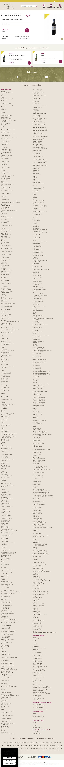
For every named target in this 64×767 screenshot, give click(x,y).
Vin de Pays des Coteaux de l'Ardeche (41, 329)
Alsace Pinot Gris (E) (6, 272)
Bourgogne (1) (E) (37, 101)
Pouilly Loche (4, 541)
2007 (36, 750)
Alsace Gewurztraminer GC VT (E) (9, 201)
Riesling (34, 464)
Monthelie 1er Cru (37, 116)
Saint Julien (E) (36, 182)
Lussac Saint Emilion (18, 13)
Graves (2, 126)
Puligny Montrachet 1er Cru (39, 306)
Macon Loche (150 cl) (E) (38, 620)
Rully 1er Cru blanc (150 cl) (39, 400)
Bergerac (3, 382)
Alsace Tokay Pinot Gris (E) (7, 184)
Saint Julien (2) (36, 170)
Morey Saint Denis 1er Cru (7, 459)
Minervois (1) (36, 303)
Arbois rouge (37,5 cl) (6, 323)
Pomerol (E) (4, 489)
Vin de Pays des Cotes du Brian (40, 260)
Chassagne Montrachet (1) (39, 122)
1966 (47, 746)
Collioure (3, 285)
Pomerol (3, 294)
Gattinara (3, 707)
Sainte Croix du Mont (6, 277)
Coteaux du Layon (5, 167)
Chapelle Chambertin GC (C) (8, 723)
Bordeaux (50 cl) (5, 501)
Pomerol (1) (35, 222)
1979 (20, 748)
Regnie (2, 100)
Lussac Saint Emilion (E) (7, 475)
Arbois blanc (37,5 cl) (37, 214)
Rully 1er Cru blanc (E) (38, 451)
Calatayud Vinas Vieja (6, 254)
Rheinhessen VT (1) (37, 296)
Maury (2, 729)
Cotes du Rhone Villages (7, 251)
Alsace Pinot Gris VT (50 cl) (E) (8, 631)
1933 (10, 743)
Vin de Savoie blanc (5, 352)
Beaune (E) (3, 651)
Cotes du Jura (4, 182)
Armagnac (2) (36, 278)
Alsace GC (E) (4, 195)
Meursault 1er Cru (5, 706)
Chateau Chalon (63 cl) (6, 225)
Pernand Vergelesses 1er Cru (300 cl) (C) (42, 689)
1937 (31, 743)
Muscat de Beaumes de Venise (40, 211)
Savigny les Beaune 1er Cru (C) (40, 118)
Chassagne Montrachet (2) (39, 124)
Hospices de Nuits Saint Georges (42, 702)
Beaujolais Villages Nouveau (39, 361)
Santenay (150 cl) (37, 542)
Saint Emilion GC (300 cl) (39, 341)
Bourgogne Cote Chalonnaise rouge (41, 490)
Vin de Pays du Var (5, 520)
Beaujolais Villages (5, 503)
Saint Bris (3, 567)
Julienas (3, 463)
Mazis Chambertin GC (38, 652)
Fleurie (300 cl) (4, 166)
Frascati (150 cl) (36, 220)
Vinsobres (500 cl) (37, 364)
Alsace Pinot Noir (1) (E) (38, 200)
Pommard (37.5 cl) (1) (38, 475)
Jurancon (3, 227)
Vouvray (3, 228)
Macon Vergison (5, 536)
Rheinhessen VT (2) (37, 298)
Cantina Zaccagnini (5, 208)
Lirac (2, 335)
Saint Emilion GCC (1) (6, 477)
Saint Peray (4, 231)
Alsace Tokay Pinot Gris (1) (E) (40, 205)
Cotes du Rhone (5, 188)
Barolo (34, 280)
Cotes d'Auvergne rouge (7, 529)
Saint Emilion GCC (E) (6, 414)
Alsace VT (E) (36, 284)
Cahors (2, 395)
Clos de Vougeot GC (37, 327)
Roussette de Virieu (5, 237)
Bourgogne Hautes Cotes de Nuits (9, 433)
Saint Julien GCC (5, 242)
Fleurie (2, 94)
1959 (26, 746)
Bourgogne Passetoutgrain (7, 662)
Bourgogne (4, 419)
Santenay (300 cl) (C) (37, 672)
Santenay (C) (36, 699)
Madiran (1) (35, 530)
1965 (45, 746)
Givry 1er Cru (36, 463)
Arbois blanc (4, 262)
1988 (45, 748)
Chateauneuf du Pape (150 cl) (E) (40, 113)
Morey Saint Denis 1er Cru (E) (8, 434)
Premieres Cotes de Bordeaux (8, 129)
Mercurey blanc (36, 243)
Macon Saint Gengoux (6, 605)
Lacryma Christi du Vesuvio (39, 348)
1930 (54, 742)
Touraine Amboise (5, 376)
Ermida (34, 196)
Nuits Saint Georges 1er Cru (7, 424)
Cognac (34, 104)
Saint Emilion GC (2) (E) (38, 385)
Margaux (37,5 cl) (37, 132)
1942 (57, 743)
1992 (55, 748)
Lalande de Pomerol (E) (6, 217)
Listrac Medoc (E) (5, 680)
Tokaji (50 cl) (4, 349)
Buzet (34, 179)
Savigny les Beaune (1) (38, 423)
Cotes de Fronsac (5, 292)
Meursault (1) (36, 599)
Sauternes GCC (4, 117)
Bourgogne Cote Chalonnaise (8, 413)
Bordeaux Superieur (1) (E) (39, 568)
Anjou (42, 55)
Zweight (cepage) (5, 449)
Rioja (2, 243)
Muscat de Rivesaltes (38, 174)
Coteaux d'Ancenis (5, 549)
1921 (7, 742)
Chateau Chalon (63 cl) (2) (7, 298)
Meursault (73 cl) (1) (37, 412)
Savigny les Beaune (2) (38, 425)
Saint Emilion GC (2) (37, 142)
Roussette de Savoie (6, 340)
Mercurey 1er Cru (5, 315)
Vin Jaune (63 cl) (5, 274)
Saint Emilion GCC (5, 671)
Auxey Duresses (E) (5, 712)
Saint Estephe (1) (5, 564)
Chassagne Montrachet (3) (39, 125)
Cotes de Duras (4, 301)
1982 (28, 748)
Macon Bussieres (5, 280)
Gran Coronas (36, 411)
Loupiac (3, 173)
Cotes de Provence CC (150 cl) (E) (9, 210)
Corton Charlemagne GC (7, 584)
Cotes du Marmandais (6, 518)
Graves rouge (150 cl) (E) (38, 582)
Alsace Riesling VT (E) (6, 140)
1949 (34, 745)
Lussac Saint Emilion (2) (38, 567)
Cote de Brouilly (36, 154)
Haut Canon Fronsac (6, 483)
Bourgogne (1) (36, 226)
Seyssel (3, 547)
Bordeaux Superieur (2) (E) (39, 570)
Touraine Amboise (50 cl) (7, 634)
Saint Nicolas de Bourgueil (7, 590)
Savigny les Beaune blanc (7, 611)
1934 (15, 743)
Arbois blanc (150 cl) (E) (38, 351)
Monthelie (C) (36, 158)
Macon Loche (36, 498)
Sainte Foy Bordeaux (6, 373)
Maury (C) (3, 407)
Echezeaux (35, 254)
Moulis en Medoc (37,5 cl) (38, 501)
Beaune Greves (36, 440)
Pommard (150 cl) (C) (38, 690)
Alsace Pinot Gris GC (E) (7, 190)
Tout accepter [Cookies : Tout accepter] (9, 757)
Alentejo (3, 427)
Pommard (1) (36, 455)
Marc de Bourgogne (37, 454)
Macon (2, 337)
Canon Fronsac (4, 311)
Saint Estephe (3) (5, 727)
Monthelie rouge (36, 484)
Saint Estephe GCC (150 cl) (39, 405)
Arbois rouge (4, 263)
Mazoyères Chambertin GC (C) (40, 148)
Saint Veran (4, 546)
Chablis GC (35, 93)
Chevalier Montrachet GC (39, 310)
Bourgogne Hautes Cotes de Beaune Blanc (43, 495)
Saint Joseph (4, 211)
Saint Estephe (4, 286)
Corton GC (3, 153)
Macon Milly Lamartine (6, 289)
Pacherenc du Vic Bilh (6, 448)
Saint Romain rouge (6, 720)
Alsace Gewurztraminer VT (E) (8, 593)
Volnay (2, 181)
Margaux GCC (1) (36, 611)
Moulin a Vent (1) (36, 365)
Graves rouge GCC (37, 435)
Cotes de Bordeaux (5, 495)
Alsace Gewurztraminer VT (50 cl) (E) (10, 620)
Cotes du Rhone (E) (5, 466)
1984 (34, 748)
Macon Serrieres (5, 257)
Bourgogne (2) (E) (37, 103)
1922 (12, 742)
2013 (52, 750)
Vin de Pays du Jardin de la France (9, 137)
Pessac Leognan (5, 246)
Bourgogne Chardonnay (38, 716)
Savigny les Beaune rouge (39, 489)
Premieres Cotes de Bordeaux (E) (9, 530)
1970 (58, 746)
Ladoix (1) (35, 547)
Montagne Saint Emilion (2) (39, 420)
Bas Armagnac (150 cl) (38, 275)
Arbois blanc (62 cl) (5, 417)
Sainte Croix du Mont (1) (38, 603)
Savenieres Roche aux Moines (40, 359)
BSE (34, 217)
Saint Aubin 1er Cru (37, 107)
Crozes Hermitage (5, 430)
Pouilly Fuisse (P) (37, 680)
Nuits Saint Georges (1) (38, 322)
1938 (36, 743)
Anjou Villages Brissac (38, 332)
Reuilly (2, 422)
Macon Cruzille (4, 585)
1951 (45, 745)
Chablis (3, 114)
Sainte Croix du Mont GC (38, 133)
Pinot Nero (3, 460)
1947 (24, 745)
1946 (18, 745)
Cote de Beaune (5, 652)
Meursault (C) (36, 667)
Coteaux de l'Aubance (6, 437)
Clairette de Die (36, 509)
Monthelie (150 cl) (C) (38, 683)
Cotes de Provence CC (6, 283)
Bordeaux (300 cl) (37, 353)
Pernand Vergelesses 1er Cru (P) (40, 686)
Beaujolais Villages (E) (6, 694)
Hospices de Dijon (38, 711)
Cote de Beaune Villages (7, 572)
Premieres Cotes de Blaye (7, 105)
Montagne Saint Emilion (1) (39, 419)
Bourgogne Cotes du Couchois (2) (41, 493)
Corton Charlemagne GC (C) (39, 692)
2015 (58, 750)
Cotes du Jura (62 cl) (6, 193)
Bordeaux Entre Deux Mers (7, 327)
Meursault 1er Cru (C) (38, 673)
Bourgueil (3, 320)
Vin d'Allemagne (36, 209)
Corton (2, 570)
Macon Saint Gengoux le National (9, 630)
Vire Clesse (35, 330)
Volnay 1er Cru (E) (5, 526)
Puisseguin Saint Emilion (7, 324)
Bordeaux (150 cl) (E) (6, 222)
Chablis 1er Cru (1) (37, 510)
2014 (55, 750)
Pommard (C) (36, 678)
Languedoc (35, 109)
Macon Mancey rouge (6, 602)
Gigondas (3, 240)
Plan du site (35, 764)
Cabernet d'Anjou (37, 258)
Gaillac (2, 428)
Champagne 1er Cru (37, 90)
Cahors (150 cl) (4, 704)
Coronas (3, 442)
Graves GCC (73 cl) (5, 654)
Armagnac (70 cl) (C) (6, 152)
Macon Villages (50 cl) (6, 304)
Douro (2, 643)
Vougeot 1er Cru (36, 248)
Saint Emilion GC (5, 132)
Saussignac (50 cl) (5, 511)
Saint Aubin (4, 375)
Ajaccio (3, 717)
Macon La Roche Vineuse (7, 533)
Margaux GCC (4, 101)
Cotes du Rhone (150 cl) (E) (39, 162)
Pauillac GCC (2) (36, 437)
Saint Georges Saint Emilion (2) (40, 130)
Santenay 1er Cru (5, 659)
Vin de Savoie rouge (37, 121)
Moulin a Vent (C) (5, 462)
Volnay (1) (35, 312)
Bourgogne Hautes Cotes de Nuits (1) (41, 371)
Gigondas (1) (35, 515)
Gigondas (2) (36, 516)
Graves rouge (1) (36, 576)
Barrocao (3, 701)
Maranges (3, 561)
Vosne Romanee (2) (37, 251)
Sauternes (3, 346)
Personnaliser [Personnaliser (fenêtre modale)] (9, 763)
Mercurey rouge (36, 245)
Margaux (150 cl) (5, 573)
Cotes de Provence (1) (38, 446)
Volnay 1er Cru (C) (37, 660)
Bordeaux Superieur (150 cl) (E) (40, 165)
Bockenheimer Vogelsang (39, 472)
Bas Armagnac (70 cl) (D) (7, 98)
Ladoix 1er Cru (36, 240)
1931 (60, 742)
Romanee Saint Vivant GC (39, 252)
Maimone (35, 185)
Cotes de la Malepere (6, 578)
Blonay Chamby (36, 429)
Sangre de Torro (5, 359)
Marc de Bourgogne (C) (38, 661)
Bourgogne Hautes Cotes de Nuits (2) (42, 373)
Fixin (2, 108)
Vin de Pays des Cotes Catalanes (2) (41, 554)
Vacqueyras (35, 100)
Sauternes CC (4, 732)
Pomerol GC (35, 478)
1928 (44, 742)
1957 (15, 746)
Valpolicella (35, 345)
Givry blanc (4, 260)
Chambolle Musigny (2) (6, 155)
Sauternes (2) (36, 274)
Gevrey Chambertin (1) (38, 315)
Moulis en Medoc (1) (37, 518)
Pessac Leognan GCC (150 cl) (8, 404)
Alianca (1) (3, 698)
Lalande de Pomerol (6, 103)
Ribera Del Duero (5, 517)
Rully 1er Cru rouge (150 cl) (39, 402)
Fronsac (3, 112)
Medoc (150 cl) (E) (37, 168)
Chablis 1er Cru (36, 98)
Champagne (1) (36, 557)
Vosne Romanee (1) (37, 249)
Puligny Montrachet (37, 283)
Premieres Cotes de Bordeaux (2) (40, 136)
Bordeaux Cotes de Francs (7, 343)
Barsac (34, 426)
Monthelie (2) (36, 377)
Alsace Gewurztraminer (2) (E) (40, 545)
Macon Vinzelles (5, 608)
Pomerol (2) (35, 223)
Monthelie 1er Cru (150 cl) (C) (39, 669)
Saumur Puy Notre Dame (7, 633)
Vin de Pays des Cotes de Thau (8, 552)
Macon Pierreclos (5, 575)
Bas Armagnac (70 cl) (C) (39, 190)
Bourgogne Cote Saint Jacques (8, 619)
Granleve (35, 197)
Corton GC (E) (36, 574)
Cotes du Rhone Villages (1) (39, 521)
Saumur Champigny (6, 314)
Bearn (2, 347)
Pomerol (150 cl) (5, 318)
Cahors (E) (35, 631)
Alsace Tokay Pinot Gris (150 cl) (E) (41, 390)
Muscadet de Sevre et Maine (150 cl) (41, 232)
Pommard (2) (36, 457)
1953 (55, 745)
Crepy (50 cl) (4, 468)
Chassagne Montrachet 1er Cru (40, 229)
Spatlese (35, 470)
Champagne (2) (36, 559)
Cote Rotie (3, 204)
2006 (33, 750)
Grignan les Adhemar (6, 559)
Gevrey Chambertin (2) (38, 316)
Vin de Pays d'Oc (5, 199)
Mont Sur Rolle (36, 339)
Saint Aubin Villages (6, 685)
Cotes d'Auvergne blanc (6, 555)
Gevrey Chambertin (5, 176)
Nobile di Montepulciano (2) (39, 564)
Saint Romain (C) (37, 119)
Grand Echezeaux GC (37, 533)
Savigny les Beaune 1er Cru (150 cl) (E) (42, 571)
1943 (2, 745)
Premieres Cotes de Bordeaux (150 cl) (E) (10, 591)
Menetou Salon (36, 532)
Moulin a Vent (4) (37, 370)
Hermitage (3, 388)
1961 (34, 746)
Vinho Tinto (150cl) (5, 596)
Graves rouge (4, 338)
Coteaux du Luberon (37, 281)
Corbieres (3, 266)
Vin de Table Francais (38, 287)
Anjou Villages (4, 616)
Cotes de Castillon (5, 656)
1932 (4, 743)
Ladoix (2, 401)
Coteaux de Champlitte (6, 506)
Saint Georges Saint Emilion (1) (40, 129)
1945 (13, 745)
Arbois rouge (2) (36, 588)
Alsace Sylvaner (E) (5, 521)
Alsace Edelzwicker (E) (38, 356)
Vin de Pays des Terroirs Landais (8, 553)
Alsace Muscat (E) (5, 474)
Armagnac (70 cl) (5, 156)
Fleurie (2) (35, 408)
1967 (50, 746)
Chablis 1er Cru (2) (37, 512)
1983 (31, 748)
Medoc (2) (35, 177)
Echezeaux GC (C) (5, 726)
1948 (29, 745)
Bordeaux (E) (4, 333)
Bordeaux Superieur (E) (6, 179)
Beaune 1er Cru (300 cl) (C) (39, 670)
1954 (60, 745)
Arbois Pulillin (36, 342)
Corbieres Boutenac (6, 514)
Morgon (3, 393)
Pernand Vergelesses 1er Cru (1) (40, 295)
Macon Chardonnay (5, 532)
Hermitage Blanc (37, 506)
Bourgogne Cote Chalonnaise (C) (9, 669)
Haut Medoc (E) (4, 164)
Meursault (3, 198)
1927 (39, 742)
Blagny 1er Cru (36, 338)
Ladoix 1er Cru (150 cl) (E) (38, 536)
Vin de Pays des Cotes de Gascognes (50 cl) (43, 318)
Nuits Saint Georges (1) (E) (39, 528)
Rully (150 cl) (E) (5, 637)
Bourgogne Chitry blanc (7, 498)
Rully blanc (35, 486)
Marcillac (3, 312)
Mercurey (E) (4, 385)
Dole (34, 292)
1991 (53, 748)
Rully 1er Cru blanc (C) (38, 396)
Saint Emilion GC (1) (37, 141)
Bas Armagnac (4, 233)
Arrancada (35, 216)
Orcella (3, 666)
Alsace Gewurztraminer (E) (7, 175)
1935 (20, 743)
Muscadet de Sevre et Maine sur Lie (41, 335)
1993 (58, 748)
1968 (53, 746)
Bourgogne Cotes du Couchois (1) (41, 492)
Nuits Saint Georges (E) (38, 594)
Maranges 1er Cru (5, 491)
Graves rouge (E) (5, 660)
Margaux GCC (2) (37, 612)
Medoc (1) (35, 176)
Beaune (3, 91)
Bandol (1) (35, 307)
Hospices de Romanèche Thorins (42, 729)
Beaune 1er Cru (4, 486)
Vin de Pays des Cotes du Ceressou (41, 269)
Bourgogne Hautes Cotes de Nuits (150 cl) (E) (43, 527)
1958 (21, 746)
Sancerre (3, 411)
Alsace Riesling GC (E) (6, 118)
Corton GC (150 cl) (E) (38, 467)
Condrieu (3, 253)
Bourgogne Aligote (5, 141)
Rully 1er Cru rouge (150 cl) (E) (40, 432)
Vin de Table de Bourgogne (7, 269)
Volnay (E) (3, 196)
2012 (50, 750)
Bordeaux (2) (36, 173)
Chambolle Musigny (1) (6, 582)
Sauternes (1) (36, 272)
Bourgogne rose (5, 677)
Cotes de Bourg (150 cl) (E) (39, 347)
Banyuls (34, 445)
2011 (47, 750)
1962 (36, 746)
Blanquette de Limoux (38, 203)
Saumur (3, 562)
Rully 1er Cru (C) (5, 221)
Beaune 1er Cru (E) (5, 480)
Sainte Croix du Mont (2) (38, 605)
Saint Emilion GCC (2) (6, 446)
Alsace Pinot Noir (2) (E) (38, 202)
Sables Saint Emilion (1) (38, 138)
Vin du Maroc (36, 264)
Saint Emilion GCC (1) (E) (38, 524)
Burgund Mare (4, 147)
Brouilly (3, 185)
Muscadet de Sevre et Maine (39, 255)
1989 (47, 748)
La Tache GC (4, 488)
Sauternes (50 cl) (37, 180)
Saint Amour (36, 286)
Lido (34, 193)
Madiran (3, 170)
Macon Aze (3, 420)
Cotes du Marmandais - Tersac (8, 330)
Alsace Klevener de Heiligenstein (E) (41, 449)
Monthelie (3, 271)
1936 (25, 743)
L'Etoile (3, 358)
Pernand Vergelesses (6, 697)
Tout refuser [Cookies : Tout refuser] (9, 760)
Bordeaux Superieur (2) (38, 301)
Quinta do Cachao (37, 219)
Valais (2, 297)
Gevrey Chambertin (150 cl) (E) (40, 241)
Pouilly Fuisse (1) (36, 596)
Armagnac (3, 688)
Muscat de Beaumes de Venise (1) (40, 591)
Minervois (3, 268)
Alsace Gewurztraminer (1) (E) (40, 544)
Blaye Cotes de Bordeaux (7, 617)
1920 (2, 742)
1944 (7, 745)
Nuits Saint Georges (6, 309)
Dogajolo (35, 151)
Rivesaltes (3, 146)
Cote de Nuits (36, 238)
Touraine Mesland (5, 344)
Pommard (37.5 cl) (5, 721)
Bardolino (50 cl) (5, 440)
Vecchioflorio (4, 216)
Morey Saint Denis (5, 416)
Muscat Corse (36, 617)
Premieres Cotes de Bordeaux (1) (40, 135)
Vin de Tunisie (36, 263)
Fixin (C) (3, 730)
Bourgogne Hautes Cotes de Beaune (10, 329)
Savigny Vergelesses (37, 89)
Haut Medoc (4, 121)
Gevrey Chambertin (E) (38, 145)
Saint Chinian (4, 219)
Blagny (34, 333)
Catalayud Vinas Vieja (6, 355)
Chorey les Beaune (5, 135)
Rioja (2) (34, 409)
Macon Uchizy (4, 550)
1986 (39, 748)
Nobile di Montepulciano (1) (39, 562)
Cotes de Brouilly (5, 581)
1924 (23, 742)
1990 (50, 748)
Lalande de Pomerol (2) (38, 443)
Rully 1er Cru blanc (37, 393)
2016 (60, 750)
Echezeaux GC (4, 431)
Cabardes (3, 504)
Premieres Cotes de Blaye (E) (39, 579)
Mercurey (3, 192)
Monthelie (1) (36, 376)
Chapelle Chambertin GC (7, 718)
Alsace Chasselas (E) (6, 625)
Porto (2, 445)
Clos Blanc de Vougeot (6, 454)
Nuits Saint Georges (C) (38, 707)
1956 (10, 746)
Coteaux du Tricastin (6, 692)
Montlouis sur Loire (37, 556)
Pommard (3, 224)
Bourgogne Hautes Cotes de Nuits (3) (42, 374)
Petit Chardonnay (5, 678)
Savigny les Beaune (5, 130)
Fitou (2, 369)
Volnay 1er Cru (4, 523)
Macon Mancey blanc (6, 601)
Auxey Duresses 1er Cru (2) (39, 460)
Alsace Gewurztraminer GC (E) (8, 120)
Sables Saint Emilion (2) (38, 139)
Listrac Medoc (4, 378)
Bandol (3, 691)
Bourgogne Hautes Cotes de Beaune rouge (43, 496)
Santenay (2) (36, 422)
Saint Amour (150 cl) (37, 461)
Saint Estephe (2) (5, 646)
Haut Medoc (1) (36, 234)
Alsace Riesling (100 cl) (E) (7, 248)
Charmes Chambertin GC (39, 156)
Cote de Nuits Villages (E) (7, 672)
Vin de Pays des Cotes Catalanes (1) (41, 553)
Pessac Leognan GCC (6, 149)
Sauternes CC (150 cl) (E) (38, 583)
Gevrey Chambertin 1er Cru (39, 95)
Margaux (3, 469)
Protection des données (23, 764)
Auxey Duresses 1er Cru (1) (39, 458)
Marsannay (3, 640)
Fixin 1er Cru (35, 448)
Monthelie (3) (36, 379)
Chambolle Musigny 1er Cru (7, 350)
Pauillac (3, 524)
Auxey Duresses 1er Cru (38, 293)
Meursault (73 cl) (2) (37, 414)
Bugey (2, 512)
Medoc (2, 127)
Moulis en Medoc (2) (37, 519)
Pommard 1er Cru (37, 115)
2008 (39, 750)
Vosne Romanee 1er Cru (6, 675)
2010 (45, 750)
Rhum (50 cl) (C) (36, 619)
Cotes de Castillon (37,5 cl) (7, 205)
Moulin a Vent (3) (37, 368)
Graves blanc (4, 356)
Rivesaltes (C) (4, 367)
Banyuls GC (4, 236)
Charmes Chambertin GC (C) (8, 665)
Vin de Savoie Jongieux (6, 399)
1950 (40, 745)
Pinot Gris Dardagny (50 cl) (7, 332)
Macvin (34, 112)
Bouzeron (3, 326)
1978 (18, 748)
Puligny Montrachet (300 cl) (8, 543)
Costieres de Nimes (5, 535)
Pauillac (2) (35, 609)
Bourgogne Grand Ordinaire (8, 569)
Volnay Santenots (37, 695)
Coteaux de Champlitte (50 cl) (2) (40, 324)
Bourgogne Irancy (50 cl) (39, 438)
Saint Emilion (4, 138)
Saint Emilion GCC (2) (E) (38, 525)
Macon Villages (4, 538)
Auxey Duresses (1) (37, 277)
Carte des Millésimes (45, 764)
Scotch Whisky (4, 396)
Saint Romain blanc (5, 123)
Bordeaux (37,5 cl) (5, 387)
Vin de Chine (4, 492)
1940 (47, 743)
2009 (42, 750)
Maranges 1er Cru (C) (37, 626)
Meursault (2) (36, 600)
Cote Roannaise (5, 439)
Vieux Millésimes (8, 13)
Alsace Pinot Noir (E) (6, 158)
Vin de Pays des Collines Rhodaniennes (42, 350)
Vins (2, 13)
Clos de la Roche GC (37, 657)
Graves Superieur (5, 614)
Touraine (3, 353)
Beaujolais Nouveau (37, 325)
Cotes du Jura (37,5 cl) (6, 703)
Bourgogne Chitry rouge (7, 527)
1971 (61, 746)
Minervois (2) (36, 304)
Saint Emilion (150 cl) (38, 388)
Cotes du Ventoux (37, 336)
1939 (41, 743)
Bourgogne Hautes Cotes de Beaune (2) (42, 434)
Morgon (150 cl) (36, 480)
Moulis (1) (35, 380)
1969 (55, 746)
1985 (36, 748)
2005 (30, 750)
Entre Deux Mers (5, 598)
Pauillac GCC (4, 300)
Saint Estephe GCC (5, 172)
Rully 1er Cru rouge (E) (38, 403)
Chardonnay (4, 214)
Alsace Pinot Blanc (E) (6, 306)
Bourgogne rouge (5, 558)
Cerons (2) (35, 539)
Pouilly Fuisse (4, 540)
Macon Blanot (4, 457)
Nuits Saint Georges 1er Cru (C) (40, 709)
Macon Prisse (4, 588)
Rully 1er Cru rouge (37, 394)
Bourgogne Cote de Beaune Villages (10, 695)
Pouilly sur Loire (5, 265)
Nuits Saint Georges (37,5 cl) (8, 733)
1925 (28, 742)
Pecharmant (4, 500)
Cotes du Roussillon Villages (17, 55)
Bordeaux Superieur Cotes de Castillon (10, 321)
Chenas (3, 370)
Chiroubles (3, 402)
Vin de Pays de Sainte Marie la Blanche (10, 202)
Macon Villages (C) (37, 628)
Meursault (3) (36, 602)
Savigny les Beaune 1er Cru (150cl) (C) (41, 693)
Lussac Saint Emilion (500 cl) (39, 159)
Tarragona (35, 344)
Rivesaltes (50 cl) (5, 144)
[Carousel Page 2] (33, 66)
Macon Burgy (4, 456)
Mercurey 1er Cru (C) (37, 150)
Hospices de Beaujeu (38, 720)
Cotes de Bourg (5, 161)
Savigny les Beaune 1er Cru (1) (40, 550)
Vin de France (36, 110)
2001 (19, 750)
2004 (27, 750)
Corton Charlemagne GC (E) (39, 92)
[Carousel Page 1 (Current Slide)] (31, 66)
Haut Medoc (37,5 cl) (37, 144)
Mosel (2, 709)
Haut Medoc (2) (36, 235)
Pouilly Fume (4, 700)
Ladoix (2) (35, 548)
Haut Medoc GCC (37, 237)
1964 (42, 746)
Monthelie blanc (36, 483)
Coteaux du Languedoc (6, 115)
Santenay (3, 111)
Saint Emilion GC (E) (6, 230)
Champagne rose (37, 208)
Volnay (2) (35, 313)
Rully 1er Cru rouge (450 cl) (39, 397)
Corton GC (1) (36, 319)
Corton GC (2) (36, 321)
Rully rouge (35, 487)
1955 (5, 746)
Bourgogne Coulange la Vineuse (9, 686)
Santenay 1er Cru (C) (37, 623)
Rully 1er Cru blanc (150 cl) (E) (40, 431)
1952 (50, 745)
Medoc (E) (3, 239)
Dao (34, 199)
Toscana (34, 561)
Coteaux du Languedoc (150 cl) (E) (9, 657)
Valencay (3, 410)
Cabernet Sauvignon (6, 245)
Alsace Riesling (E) (5, 143)
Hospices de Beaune (38, 635)
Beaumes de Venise (37, 188)
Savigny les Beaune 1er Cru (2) (40, 551)
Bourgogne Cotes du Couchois (40, 391)
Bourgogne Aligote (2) (6, 425)
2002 (21, 750)
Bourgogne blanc (5, 587)
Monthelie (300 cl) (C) (38, 684)
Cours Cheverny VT (5, 628)
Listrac (2, 648)
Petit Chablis (4, 610)
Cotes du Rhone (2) (37, 513)
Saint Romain (4, 364)
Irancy (2, 576)
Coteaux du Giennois (6, 515)
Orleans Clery (4, 556)
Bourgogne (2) (36, 228)
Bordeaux (3, 95)
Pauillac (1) (35, 608)
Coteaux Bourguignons (6, 494)
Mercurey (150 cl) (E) (37, 629)
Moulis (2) (35, 382)
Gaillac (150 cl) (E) (37, 167)
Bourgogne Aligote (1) (6, 642)
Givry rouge (4, 256)
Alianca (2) (3, 649)
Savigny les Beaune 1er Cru (7, 639)
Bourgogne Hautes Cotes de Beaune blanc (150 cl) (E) (45, 632)
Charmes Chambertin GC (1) (39, 289)
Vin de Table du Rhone (38, 231)
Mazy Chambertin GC (6, 636)
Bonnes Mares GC (5, 724)
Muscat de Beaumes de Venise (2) (41, 593)
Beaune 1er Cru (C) (37, 664)
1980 (23, 748)
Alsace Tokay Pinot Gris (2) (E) (40, 206)
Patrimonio (35, 585)
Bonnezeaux (4, 408)
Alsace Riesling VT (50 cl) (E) (8, 613)
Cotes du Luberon (5, 259)
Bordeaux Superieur (6, 178)
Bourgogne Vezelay (5, 714)
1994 (61, 748)
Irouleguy (3, 599)
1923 (17, 742)
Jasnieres (3, 689)
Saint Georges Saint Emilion (39, 127)
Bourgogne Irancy (5, 465)
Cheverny (3, 443)
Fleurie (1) (35, 406)
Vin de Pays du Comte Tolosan (40, 614)
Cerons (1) (35, 538)
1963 (39, 746)
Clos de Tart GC (4, 398)
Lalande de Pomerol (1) (38, 441)
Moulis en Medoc (5, 282)
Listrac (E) (3, 451)
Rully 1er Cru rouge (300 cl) (39, 399)
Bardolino (35, 290)
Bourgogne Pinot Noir (6, 624)
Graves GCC (4, 308)
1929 (49, 742)
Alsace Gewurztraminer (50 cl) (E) (9, 622)
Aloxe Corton (4, 213)
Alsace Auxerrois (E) (6, 627)
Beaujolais (3, 341)
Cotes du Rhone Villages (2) (39, 522)
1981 (26, 748)
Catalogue (56, 764)
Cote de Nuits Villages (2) (39, 504)
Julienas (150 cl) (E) (37, 622)
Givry (2, 384)
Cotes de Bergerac (5, 381)
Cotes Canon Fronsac (38, 246)
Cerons (2, 471)
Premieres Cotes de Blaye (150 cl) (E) (41, 580)
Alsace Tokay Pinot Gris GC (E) (8, 436)
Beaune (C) (35, 675)
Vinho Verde (4, 497)
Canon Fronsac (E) (37, 452)
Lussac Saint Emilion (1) (38, 565)
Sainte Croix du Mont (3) (38, 606)
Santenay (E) (4, 472)
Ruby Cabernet (36, 191)
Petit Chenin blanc (37, 153)
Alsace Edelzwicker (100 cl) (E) (40, 362)
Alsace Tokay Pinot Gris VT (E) (8, 303)
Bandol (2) (35, 309)
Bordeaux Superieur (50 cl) (39, 147)
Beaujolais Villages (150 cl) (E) (40, 161)
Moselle (34, 573)
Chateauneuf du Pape (6, 150)
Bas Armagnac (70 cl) (6, 187)
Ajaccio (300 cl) (4, 674)
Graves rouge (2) (36, 577)
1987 (42, 748)
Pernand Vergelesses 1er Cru (8, 485)
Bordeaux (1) (35, 171)
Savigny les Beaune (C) (6, 668)
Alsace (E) (3, 124)
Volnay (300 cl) (4, 109)
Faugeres (3, 106)
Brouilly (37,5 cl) (5, 390)
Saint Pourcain (4, 379)
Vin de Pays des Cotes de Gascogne (41, 535)
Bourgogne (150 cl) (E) (38, 357)
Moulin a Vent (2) (37, 367)
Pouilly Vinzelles (5, 207)
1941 (52, 743)
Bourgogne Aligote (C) (38, 625)
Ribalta (34, 194)
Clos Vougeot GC (5, 544)
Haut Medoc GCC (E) (37, 597)
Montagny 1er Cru (37, 481)
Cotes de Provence (5, 288)
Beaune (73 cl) (36, 417)
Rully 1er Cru (4, 683)
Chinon (3, 361)
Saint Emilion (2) (36, 261)
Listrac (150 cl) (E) (37, 428)
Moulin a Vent (36, 731)
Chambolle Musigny (6, 317)
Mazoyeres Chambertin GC (7, 715)
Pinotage (35, 257)
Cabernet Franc (36, 541)
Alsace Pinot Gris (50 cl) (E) (7, 663)
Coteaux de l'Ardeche (38, 266)
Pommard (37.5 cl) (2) (38, 477)
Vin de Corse (36, 354)
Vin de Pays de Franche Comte (40, 106)
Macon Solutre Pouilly (6, 607)
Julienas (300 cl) (36, 164)
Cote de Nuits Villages (6, 372)
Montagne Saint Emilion (7, 92)
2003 (24, 750)
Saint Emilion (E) (5, 453)
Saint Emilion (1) (5, 405)
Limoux (3, 509)
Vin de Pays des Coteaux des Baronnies (42, 469)
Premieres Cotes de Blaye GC (40, 466)
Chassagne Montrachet (6, 291)
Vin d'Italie (35, 267)
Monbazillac (4, 295)
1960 (31, 746)
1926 (33, 742)
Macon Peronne (5, 604)
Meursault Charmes (37, 696)
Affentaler (35, 225)
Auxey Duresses (5, 645)
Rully (2, 169)
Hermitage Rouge (37, 507)
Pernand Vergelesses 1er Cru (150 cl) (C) (42, 687)
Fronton (3, 579)
